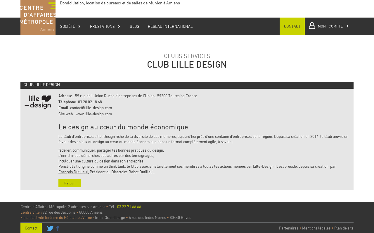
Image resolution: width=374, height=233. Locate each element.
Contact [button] (292, 26)
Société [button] (70, 26)
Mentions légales (316, 228)
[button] (329, 26)
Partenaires (288, 228)
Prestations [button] (105, 26)
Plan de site (344, 228)
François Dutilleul (73, 171)
